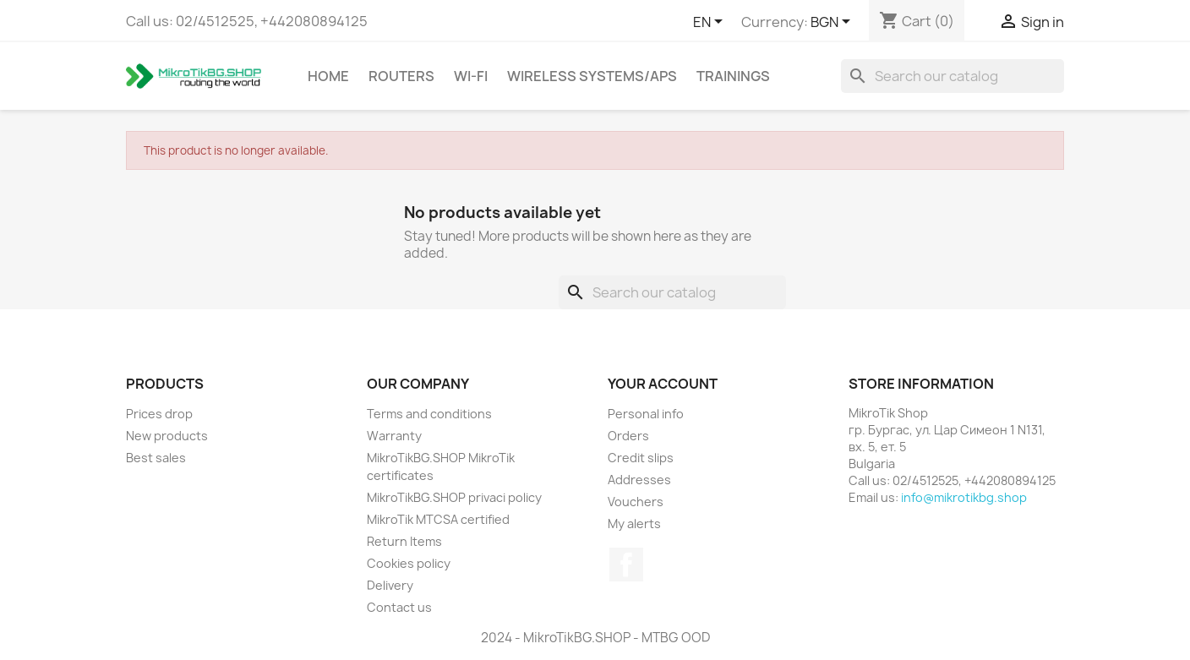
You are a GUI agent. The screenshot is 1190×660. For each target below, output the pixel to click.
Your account (663, 383)
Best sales (156, 458)
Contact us (399, 607)
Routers (401, 76)
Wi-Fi (471, 76)
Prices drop (159, 414)
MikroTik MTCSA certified (438, 519)
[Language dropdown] (711, 23)
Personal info (646, 414)
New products (167, 436)
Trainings (733, 76)
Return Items (404, 541)
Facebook (626, 564)
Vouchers (635, 502)
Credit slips (641, 458)
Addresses (639, 480)
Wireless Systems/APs (592, 76)
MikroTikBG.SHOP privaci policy (454, 497)
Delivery (390, 585)
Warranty (394, 436)
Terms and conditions (429, 414)
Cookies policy (408, 563)
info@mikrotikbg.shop (964, 497)
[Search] (952, 76)
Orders (628, 436)
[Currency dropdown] (833, 23)
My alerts (634, 523)
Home (328, 76)
